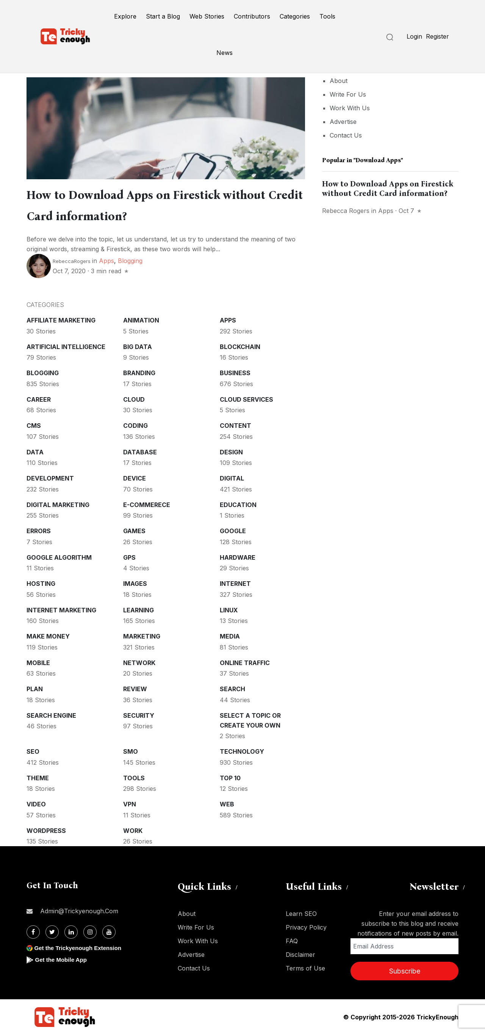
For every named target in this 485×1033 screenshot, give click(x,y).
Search (232, 687)
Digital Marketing (58, 503)
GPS (129, 556)
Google (233, 529)
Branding (139, 371)
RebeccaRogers (72, 260)
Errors (39, 529)
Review (135, 687)
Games (134, 529)
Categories (295, 16)
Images (135, 582)
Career (39, 398)
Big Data (137, 345)
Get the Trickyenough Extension (80, 946)
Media (230, 635)
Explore (125, 16)
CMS (34, 424)
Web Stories (206, 16)
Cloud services (246, 398)
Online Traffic (245, 661)
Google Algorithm (59, 556)
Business (235, 371)
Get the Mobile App (62, 958)
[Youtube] (109, 930)
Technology (242, 750)
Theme (38, 776)
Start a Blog (163, 16)
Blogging (130, 259)
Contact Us (346, 135)
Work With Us (350, 108)
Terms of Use (305, 966)
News (224, 52)
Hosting (41, 582)
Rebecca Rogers (345, 210)
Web (227, 802)
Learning (138, 608)
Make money (48, 635)
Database (140, 450)
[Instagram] (90, 930)
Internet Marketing (61, 608)
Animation (141, 318)
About (338, 81)
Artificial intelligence (66, 345)
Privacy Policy (306, 926)
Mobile (38, 661)
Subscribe (404, 970)
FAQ (292, 939)
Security (138, 714)
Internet (235, 582)
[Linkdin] (71, 930)
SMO (130, 750)
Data (35, 450)
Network (139, 661)
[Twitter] (52, 930)
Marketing (141, 635)
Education (238, 503)
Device (134, 477)
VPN (129, 802)
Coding (135, 424)
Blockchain (240, 345)
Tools (327, 16)
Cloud (134, 398)
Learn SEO (301, 912)
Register (437, 36)
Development (50, 477)
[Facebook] (33, 930)
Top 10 (230, 776)
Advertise (343, 121)
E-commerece (146, 503)
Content (235, 424)
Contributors (252, 16)
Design (231, 450)
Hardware (237, 556)
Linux (229, 608)
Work (132, 829)
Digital (232, 477)
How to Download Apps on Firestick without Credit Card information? (387, 188)
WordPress (46, 829)
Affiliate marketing (61, 318)
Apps (106, 259)
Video (36, 802)
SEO (33, 750)
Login (414, 36)
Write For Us (348, 94)
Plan (35, 687)
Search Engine (51, 714)
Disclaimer (300, 953)
